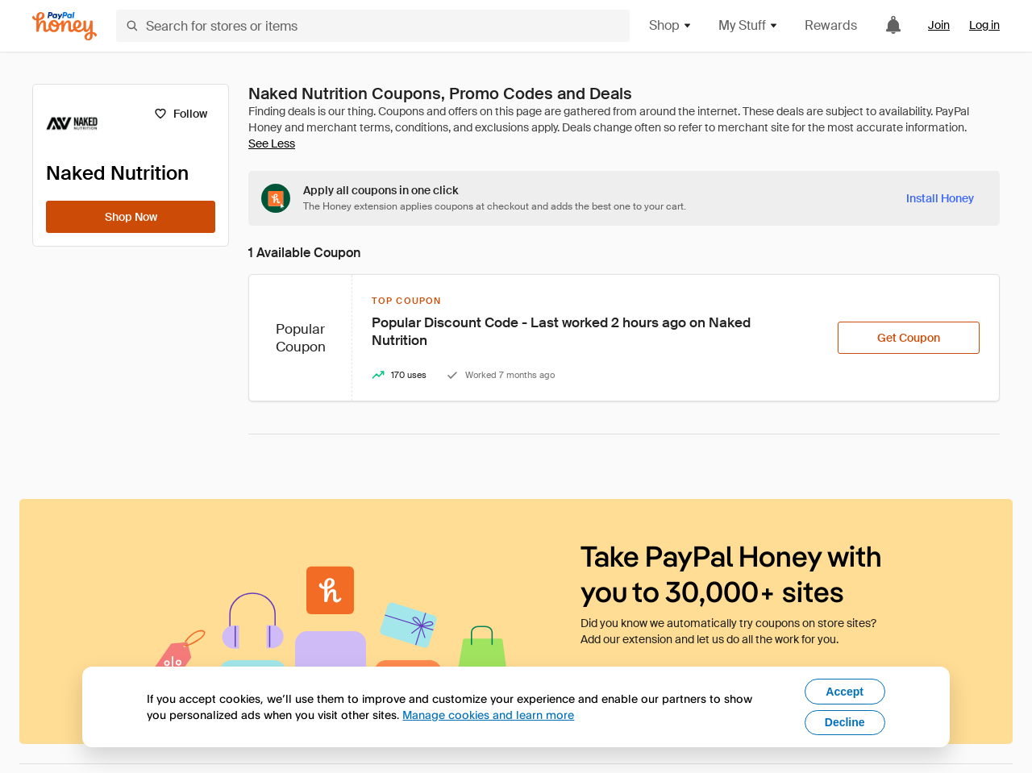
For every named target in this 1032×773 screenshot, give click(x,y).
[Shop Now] (130, 217)
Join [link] (939, 25)
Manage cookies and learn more (488, 714)
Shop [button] (671, 25)
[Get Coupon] (909, 338)
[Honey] (64, 26)
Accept (844, 691)
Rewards (831, 25)
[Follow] (180, 114)
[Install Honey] (940, 198)
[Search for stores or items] (373, 26)
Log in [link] (984, 25)
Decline (845, 722)
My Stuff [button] (748, 25)
